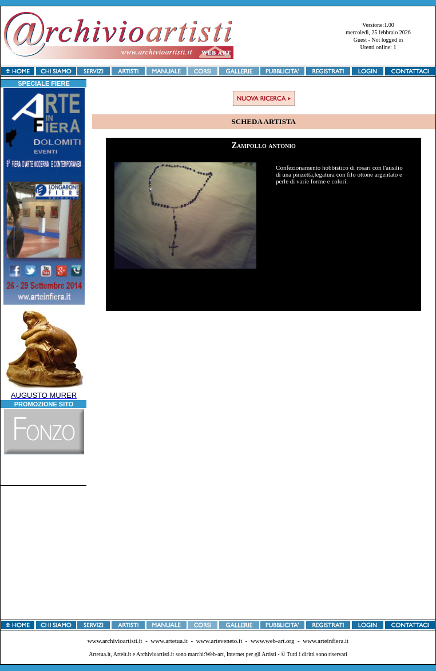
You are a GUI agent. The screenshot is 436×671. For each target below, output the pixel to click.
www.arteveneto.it (219, 640)
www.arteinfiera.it (325, 640)
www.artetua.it (169, 640)
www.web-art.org (273, 640)
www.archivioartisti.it (115, 640)
